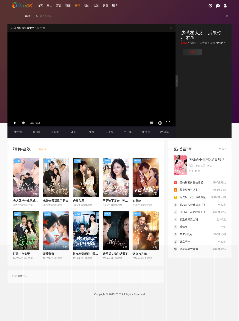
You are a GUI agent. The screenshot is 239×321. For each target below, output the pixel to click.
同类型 (42, 149)
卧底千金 (200, 242)
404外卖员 (200, 234)
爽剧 (68, 5)
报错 (37, 131)
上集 (110, 131)
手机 (146, 131)
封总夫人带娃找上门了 (200, 205)
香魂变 (200, 227)
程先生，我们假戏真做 (200, 197)
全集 (192, 52)
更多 (222, 148)
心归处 (137, 200)
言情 (77, 5)
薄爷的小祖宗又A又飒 (205, 159)
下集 (128, 131)
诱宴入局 (78, 200)
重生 (49, 5)
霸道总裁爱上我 (200, 219)
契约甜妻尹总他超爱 (200, 182)
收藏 (18, 131)
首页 (40, 5)
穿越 (59, 5)
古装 (96, 5)
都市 (87, 5)
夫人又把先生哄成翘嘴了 (28, 200)
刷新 (55, 131)
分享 (164, 131)
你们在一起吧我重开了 (200, 212)
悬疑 (105, 5)
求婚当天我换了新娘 (55, 200)
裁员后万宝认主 (200, 190)
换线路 (221, 42)
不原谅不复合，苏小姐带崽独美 (122, 200)
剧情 (115, 5)
